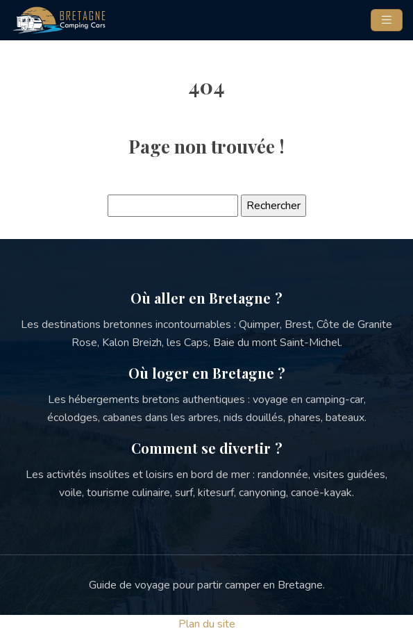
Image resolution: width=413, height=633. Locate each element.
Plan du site (206, 624)
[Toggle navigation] (387, 20)
